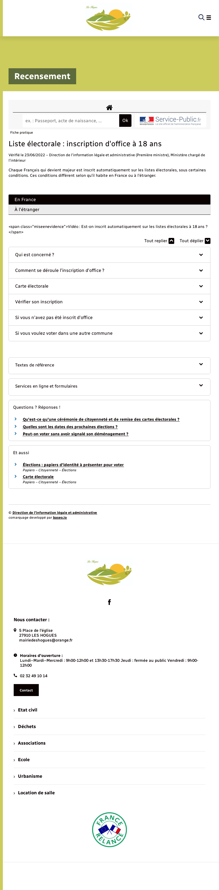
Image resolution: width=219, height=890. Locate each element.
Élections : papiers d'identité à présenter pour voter (73, 464)
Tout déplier (195, 241)
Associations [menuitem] (30, 743)
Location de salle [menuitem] (34, 792)
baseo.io (60, 518)
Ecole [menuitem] (22, 759)
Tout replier (159, 241)
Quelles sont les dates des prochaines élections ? (70, 426)
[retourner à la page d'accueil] (108, 17)
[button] (109, 254)
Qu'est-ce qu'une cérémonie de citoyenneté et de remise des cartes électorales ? (101, 419)
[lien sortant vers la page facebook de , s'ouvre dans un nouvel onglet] (109, 602)
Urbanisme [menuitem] (28, 776)
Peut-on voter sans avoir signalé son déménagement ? (75, 434)
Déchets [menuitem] (25, 726)
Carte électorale (38, 476)
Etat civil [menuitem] (25, 710)
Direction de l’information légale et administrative (55, 513)
